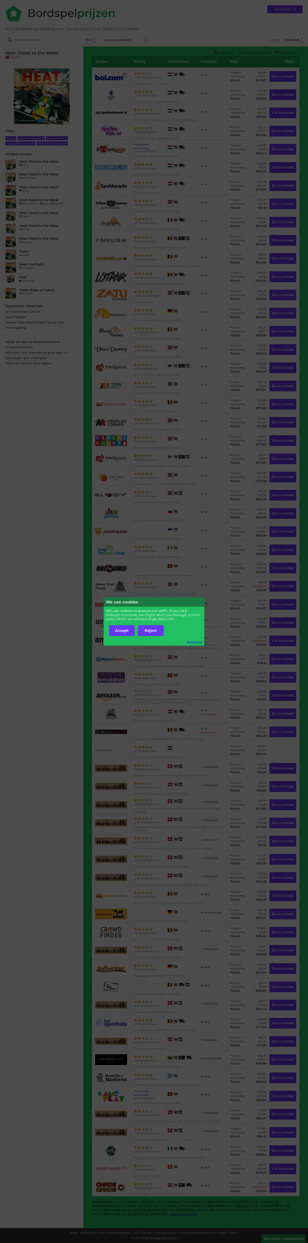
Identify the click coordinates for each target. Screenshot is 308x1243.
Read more (194, 641)
